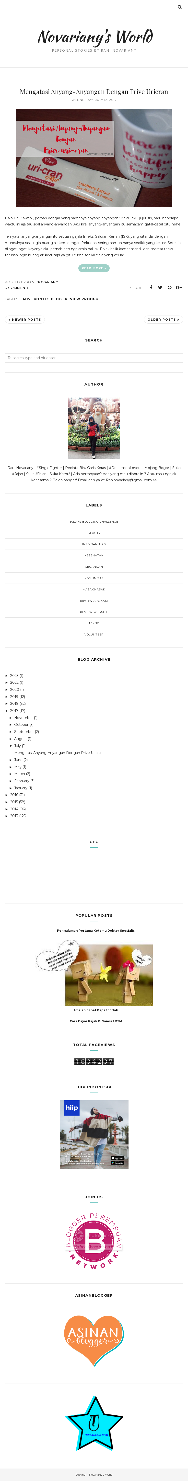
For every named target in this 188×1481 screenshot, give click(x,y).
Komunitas (94, 578)
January (20, 788)
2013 (14, 816)
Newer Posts (26, 319)
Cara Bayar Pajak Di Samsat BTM (96, 1021)
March (19, 774)
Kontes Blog (48, 299)
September (24, 731)
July (17, 746)
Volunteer (94, 634)
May (18, 767)
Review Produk (81, 299)
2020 (14, 689)
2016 (14, 795)
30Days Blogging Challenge (94, 521)
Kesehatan (94, 555)
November (23, 718)
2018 (14, 703)
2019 (14, 696)
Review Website (94, 612)
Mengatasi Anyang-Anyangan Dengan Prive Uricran (94, 91)
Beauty (94, 533)
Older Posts (162, 319)
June (18, 760)
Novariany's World (94, 35)
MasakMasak (94, 589)
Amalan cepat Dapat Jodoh (95, 1010)
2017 (14, 710)
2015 (14, 802)
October (21, 724)
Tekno (94, 623)
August (20, 739)
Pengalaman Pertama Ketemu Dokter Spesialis (96, 930)
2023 (14, 675)
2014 (14, 809)
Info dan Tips (94, 544)
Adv (27, 299)
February (21, 781)
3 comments (17, 288)
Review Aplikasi (94, 600)
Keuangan (94, 566)
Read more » (94, 268)
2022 (14, 682)
